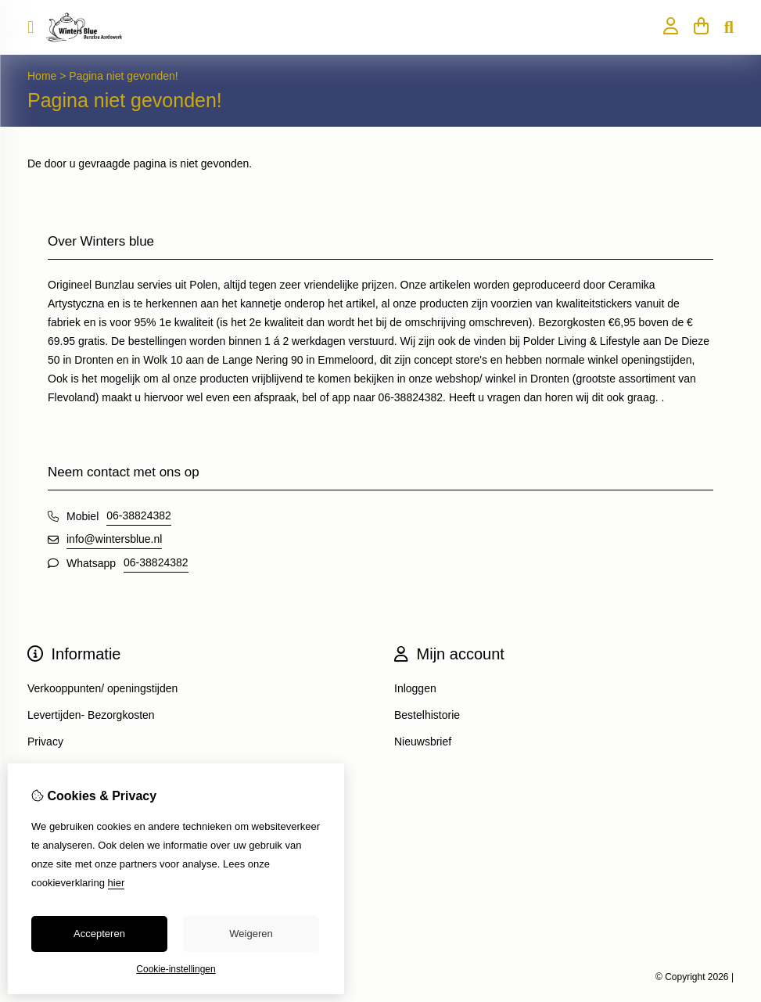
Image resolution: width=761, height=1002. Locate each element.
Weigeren (250, 933)
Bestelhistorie (427, 715)
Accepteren (99, 933)
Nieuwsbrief (422, 741)
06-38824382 (138, 515)
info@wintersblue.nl (114, 539)
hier (116, 883)
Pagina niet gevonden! (123, 76)
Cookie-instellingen (175, 969)
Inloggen (415, 688)
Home (41, 76)
